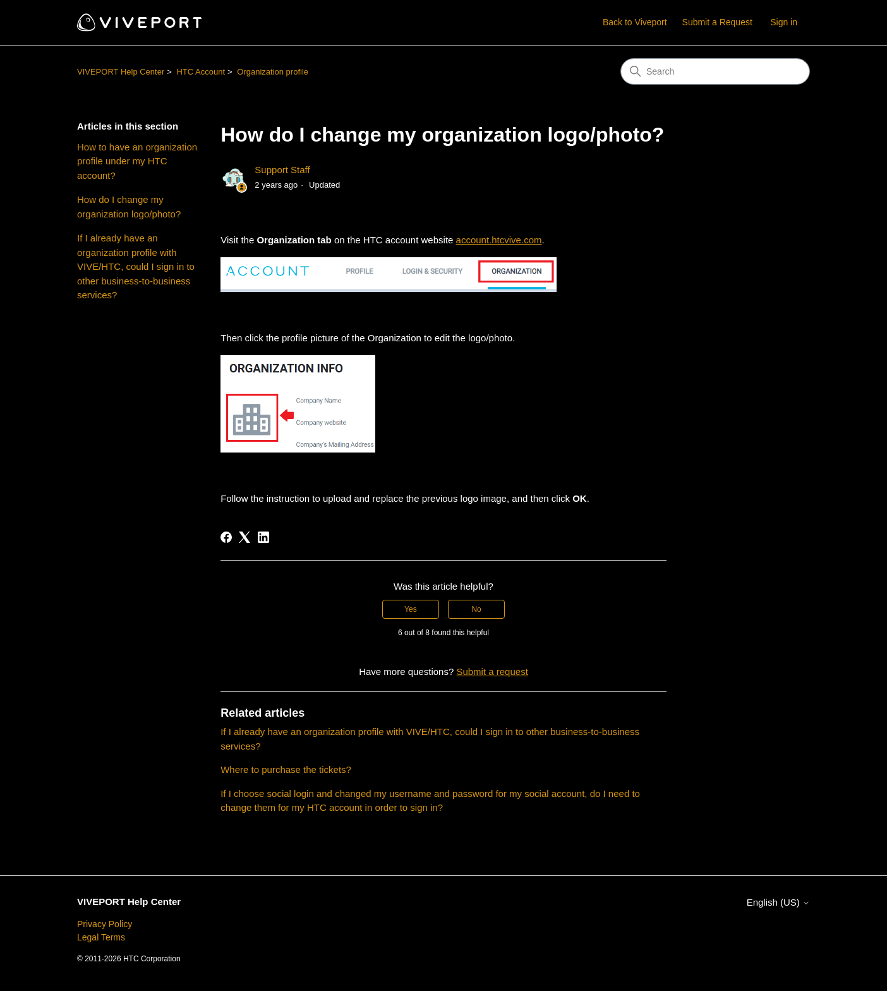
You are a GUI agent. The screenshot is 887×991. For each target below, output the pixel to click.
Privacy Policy (104, 924)
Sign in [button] (783, 22)
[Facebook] (226, 537)
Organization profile (272, 71)
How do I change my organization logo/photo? (129, 206)
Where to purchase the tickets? (285, 769)
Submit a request (492, 671)
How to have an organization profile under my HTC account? (137, 161)
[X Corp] (244, 537)
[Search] (715, 71)
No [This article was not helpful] (476, 609)
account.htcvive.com (499, 239)
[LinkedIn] (263, 537)
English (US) (778, 902)
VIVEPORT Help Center (120, 71)
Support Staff (282, 169)
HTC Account (200, 71)
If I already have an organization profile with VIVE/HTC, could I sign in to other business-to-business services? (136, 266)
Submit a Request (717, 22)
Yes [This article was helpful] (410, 609)
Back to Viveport (635, 22)
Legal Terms (101, 937)
